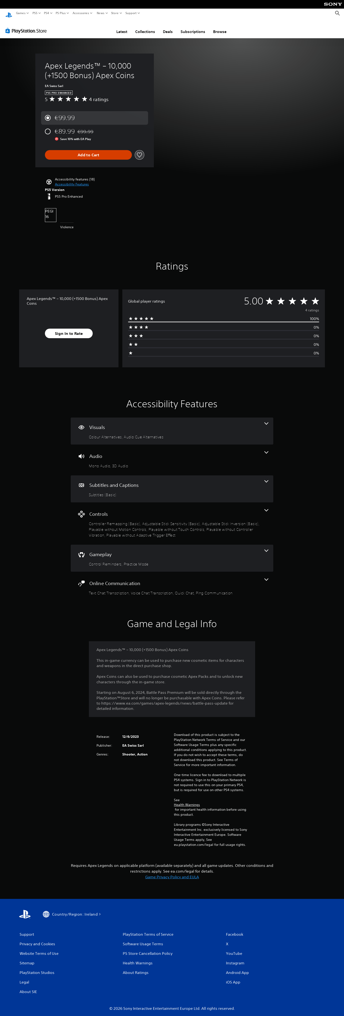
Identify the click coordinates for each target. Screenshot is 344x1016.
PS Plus (61, 13)
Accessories (81, 13)
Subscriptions (193, 27)
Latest (121, 27)
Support (131, 13)
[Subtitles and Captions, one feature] (172, 484)
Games (21, 13)
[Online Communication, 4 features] (172, 582)
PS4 (46, 13)
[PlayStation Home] (9, 13)
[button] (72, 180)
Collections (145, 27)
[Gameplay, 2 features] (172, 553)
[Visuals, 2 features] (172, 426)
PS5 (35, 13)
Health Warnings (187, 800)
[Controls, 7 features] (172, 519)
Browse (219, 27)
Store (115, 13)
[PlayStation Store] (27, 26)
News (100, 13)
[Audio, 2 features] (172, 455)
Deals (168, 27)
